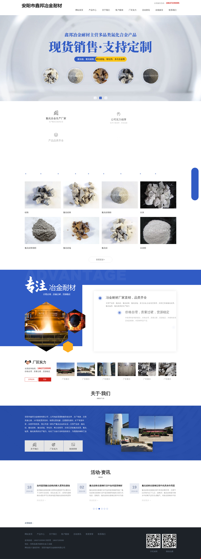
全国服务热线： (166, 3)
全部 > (165, 161)
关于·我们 (100, 381)
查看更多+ (100, 247)
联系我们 (173, 10)
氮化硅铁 (66, 161)
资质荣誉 (91, 522)
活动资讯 (146, 10)
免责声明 (100, 557)
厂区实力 (133, 10)
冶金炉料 (113, 161)
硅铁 (82, 161)
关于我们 (106, 10)
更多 (44, 367)
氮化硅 (31, 161)
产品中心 (92, 10)
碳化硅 (96, 161)
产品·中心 (100, 148)
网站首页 (79, 10)
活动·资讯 (100, 460)
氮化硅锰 (48, 161)
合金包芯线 (132, 161)
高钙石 (150, 161)
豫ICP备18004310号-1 (100, 549)
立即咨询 (31, 367)
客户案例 (119, 10)
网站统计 (28, 535)
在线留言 (159, 10)
